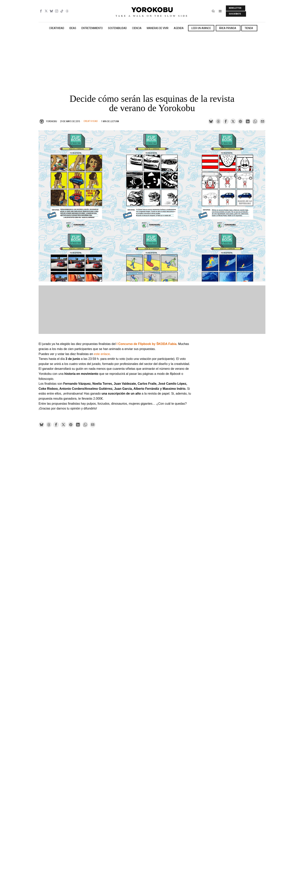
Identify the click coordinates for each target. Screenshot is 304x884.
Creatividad (91, 121)
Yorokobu (51, 121)
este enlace (102, 354)
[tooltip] (41, 11)
